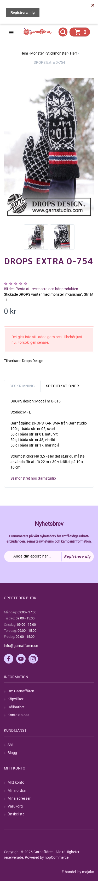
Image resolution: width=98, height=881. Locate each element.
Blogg (12, 753)
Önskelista (16, 814)
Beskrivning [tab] (22, 386)
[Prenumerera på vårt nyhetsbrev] (49, 556)
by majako (85, 872)
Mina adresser (19, 798)
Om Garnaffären (21, 691)
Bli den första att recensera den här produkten (41, 289)
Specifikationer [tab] (62, 386)
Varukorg (15, 806)
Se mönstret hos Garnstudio (33, 478)
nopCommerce (56, 857)
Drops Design (32, 361)
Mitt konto (16, 782)
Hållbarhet (16, 707)
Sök (11, 745)
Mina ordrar (17, 790)
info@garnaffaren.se (21, 646)
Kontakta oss (18, 715)
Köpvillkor (16, 699)
